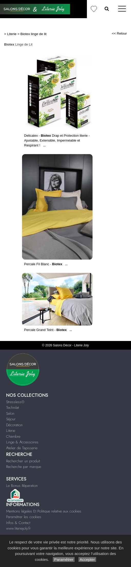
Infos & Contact (18, 523)
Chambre (13, 436)
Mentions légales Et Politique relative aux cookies (43, 511)
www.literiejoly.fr (18, 528)
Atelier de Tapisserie (21, 448)
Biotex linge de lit (34, 34)
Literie (12, 34)
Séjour (11, 419)
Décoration (14, 425)
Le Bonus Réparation (22, 485)
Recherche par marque (23, 466)
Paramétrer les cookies (23, 517)
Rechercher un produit (23, 461)
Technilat (12, 407)
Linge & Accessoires (22, 442)
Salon (10, 413)
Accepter (87, 559)
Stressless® (15, 402)
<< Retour (119, 33)
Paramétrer (63, 559)
